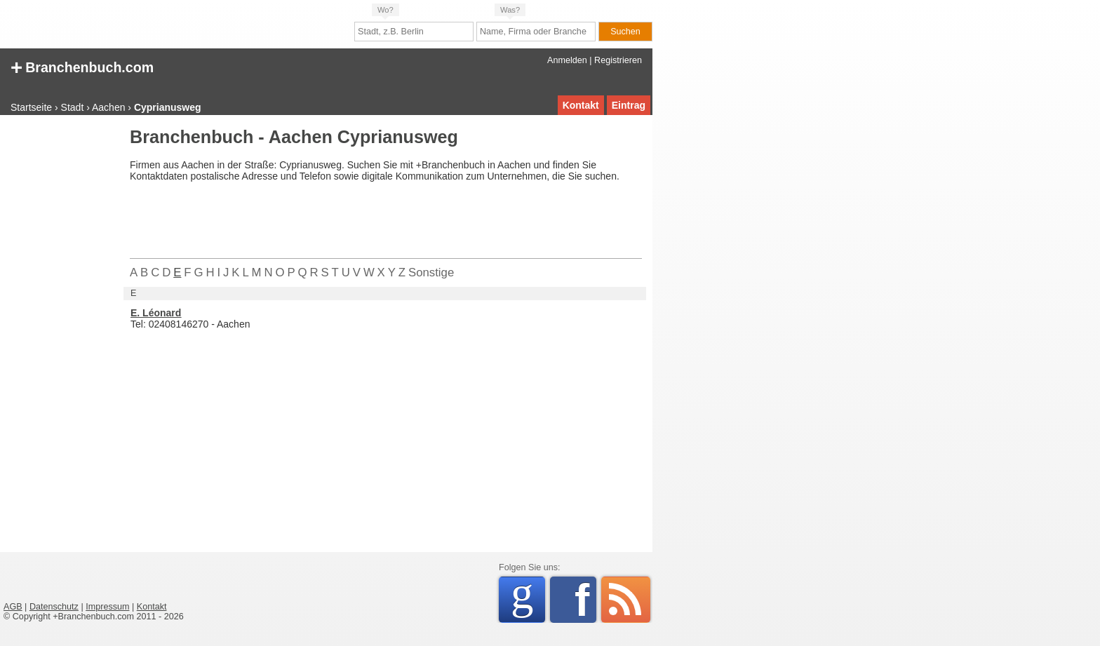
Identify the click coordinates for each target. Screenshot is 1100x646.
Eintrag (628, 105)
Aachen (108, 107)
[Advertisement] (60, 339)
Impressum (107, 607)
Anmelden (567, 60)
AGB (13, 607)
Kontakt (581, 105)
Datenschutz (54, 607)
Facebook (585, 600)
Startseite (31, 107)
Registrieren (618, 60)
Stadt (72, 107)
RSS (625, 600)
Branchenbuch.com (82, 66)
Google (528, 597)
